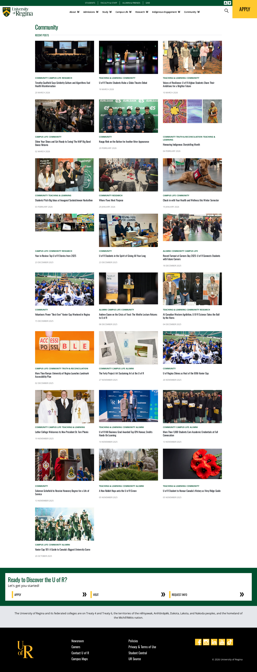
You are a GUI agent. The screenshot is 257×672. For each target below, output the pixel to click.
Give (148, 2)
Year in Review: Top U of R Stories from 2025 (55, 256)
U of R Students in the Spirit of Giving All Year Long (122, 256)
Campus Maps (79, 658)
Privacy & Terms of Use (142, 646)
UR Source (134, 658)
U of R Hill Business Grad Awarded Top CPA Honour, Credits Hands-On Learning (125, 433)
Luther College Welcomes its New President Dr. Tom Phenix (61, 432)
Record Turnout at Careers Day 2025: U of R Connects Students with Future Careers (191, 257)
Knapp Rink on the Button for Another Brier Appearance (124, 141)
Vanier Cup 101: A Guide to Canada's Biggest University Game (62, 549)
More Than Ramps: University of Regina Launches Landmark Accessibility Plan (62, 374)
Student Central (137, 652)
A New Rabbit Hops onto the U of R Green (117, 491)
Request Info (179, 594)
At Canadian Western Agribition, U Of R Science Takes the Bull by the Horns (191, 316)
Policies (133, 640)
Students (90, 2)
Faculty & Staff (109, 2)
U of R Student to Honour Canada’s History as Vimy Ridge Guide (192, 491)
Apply (17, 594)
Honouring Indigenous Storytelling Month (181, 144)
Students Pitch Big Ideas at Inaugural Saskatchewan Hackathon (64, 200)
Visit (96, 594)
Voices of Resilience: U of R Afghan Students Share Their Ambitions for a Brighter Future (188, 84)
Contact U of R (80, 652)
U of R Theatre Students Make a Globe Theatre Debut (123, 83)
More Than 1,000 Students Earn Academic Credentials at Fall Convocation (190, 433)
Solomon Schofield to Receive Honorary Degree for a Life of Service (62, 492)
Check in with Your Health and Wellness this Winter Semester (191, 200)
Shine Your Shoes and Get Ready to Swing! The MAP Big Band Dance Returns (62, 143)
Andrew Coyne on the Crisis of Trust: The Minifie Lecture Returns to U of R (128, 316)
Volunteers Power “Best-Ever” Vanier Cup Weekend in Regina (62, 314)
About (72, 11)
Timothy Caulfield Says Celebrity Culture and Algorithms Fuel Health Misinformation (62, 84)
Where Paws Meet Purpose (111, 200)
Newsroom (77, 640)
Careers (75, 646)
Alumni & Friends (131, 2)
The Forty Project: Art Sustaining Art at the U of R (121, 373)
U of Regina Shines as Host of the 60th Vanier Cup (185, 373)
